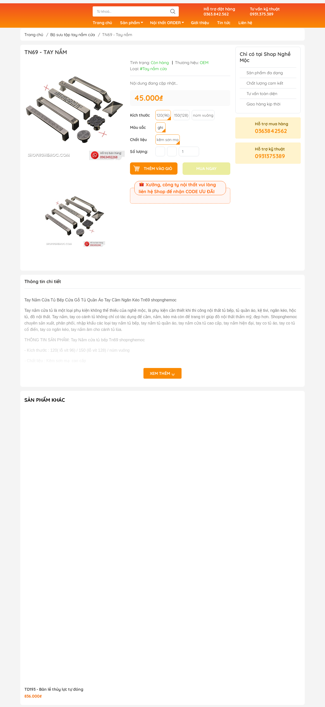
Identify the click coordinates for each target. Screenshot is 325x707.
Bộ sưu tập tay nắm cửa (72, 36)
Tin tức (223, 20)
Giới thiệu (200, 20)
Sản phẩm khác (44, 402)
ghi (160, 129)
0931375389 (270, 158)
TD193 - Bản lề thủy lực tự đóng (53, 691)
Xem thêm (162, 376)
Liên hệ (245, 20)
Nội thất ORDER (168, 21)
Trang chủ (102, 20)
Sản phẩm (133, 21)
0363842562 (271, 132)
